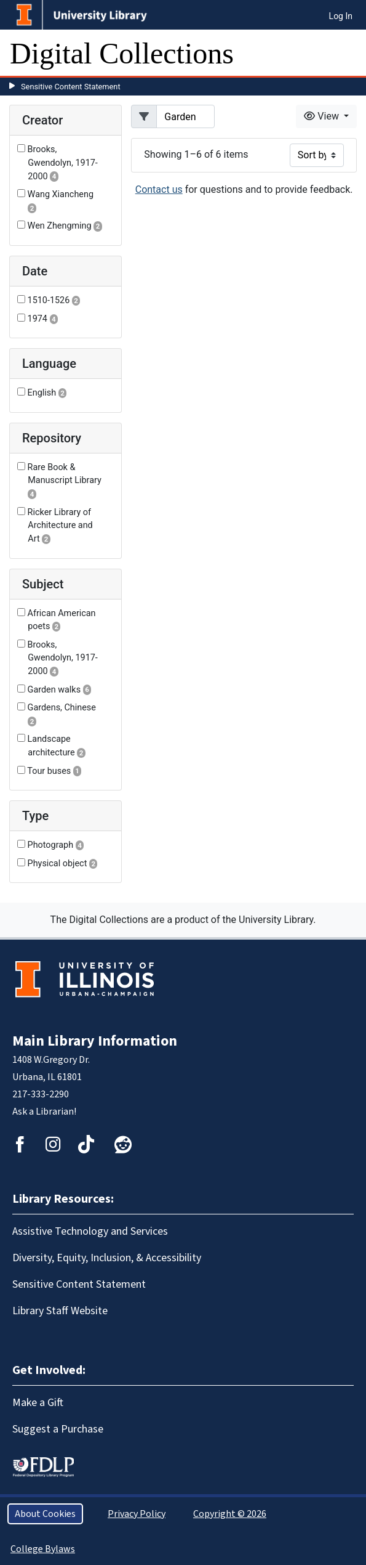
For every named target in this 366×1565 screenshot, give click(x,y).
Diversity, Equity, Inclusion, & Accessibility (106, 1258)
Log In (340, 16)
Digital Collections (122, 53)
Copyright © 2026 (229, 1514)
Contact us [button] (159, 189)
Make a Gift (37, 1402)
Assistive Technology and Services (90, 1231)
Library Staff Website (60, 1311)
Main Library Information (94, 1041)
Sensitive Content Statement (71, 86)
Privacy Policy (136, 1514)
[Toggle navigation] (349, 53)
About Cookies (45, 1514)
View (322, 116)
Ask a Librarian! (44, 1111)
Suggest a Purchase (57, 1429)
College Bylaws (42, 1549)
